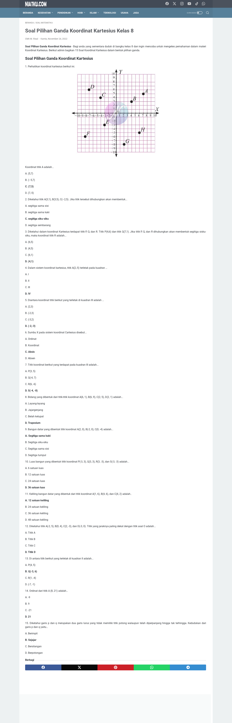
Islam (95, 12)
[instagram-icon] (183, 3)
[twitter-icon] (176, 3)
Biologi (175, 141)
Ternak (163, 171)
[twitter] (61, 677)
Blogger (186, 141)
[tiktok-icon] (198, 3)
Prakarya (189, 159)
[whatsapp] (110, 677)
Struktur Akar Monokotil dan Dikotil (181, 315)
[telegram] (135, 677)
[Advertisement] (183, 72)
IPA (174, 153)
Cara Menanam (168, 147)
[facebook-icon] (169, 3)
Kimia (183, 153)
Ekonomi (183, 147)
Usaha (126, 12)
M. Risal (182, 482)
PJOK (170, 159)
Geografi (164, 153)
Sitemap (142, 711)
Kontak (106, 711)
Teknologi (112, 12)
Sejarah (164, 165)
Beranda (30, 12)
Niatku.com (120, 718)
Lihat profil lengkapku (182, 499)
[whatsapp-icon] (204, 3)
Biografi (164, 141)
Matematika (195, 153)
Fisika (195, 147)
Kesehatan (46, 12)
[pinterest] (86, 677)
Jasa (138, 12)
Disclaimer (119, 711)
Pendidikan (66, 12)
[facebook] (37, 677)
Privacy (131, 711)
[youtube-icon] (190, 3)
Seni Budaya (178, 165)
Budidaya (199, 141)
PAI (162, 159)
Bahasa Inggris (189, 136)
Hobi (82, 12)
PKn (179, 159)
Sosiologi (192, 165)
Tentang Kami (93, 711)
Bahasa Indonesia (169, 136)
